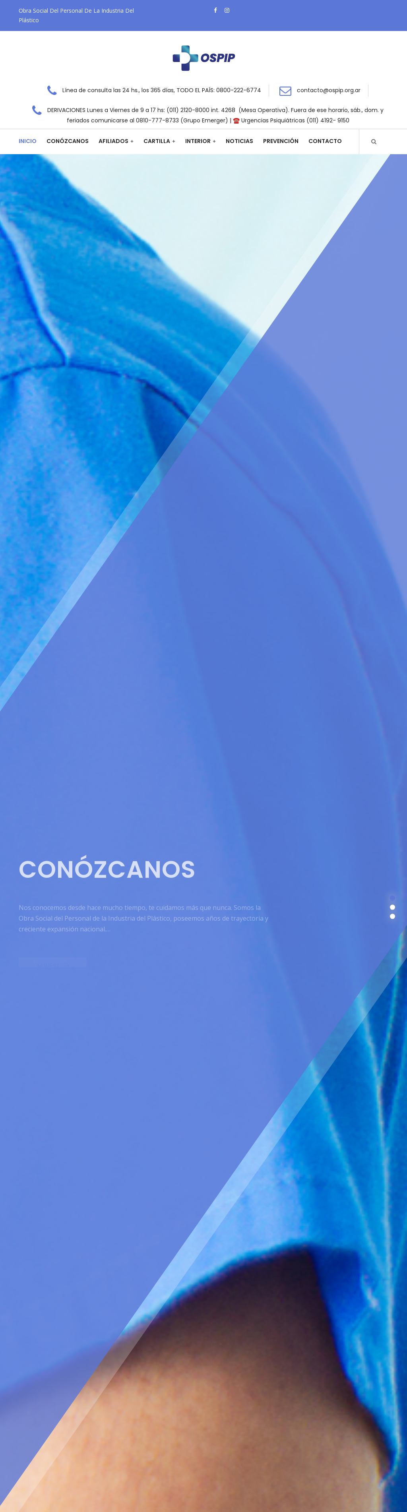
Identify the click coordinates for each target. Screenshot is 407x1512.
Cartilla (156, 141)
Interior (198, 141)
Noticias (239, 141)
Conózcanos (68, 141)
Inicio (28, 141)
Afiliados (113, 141)
